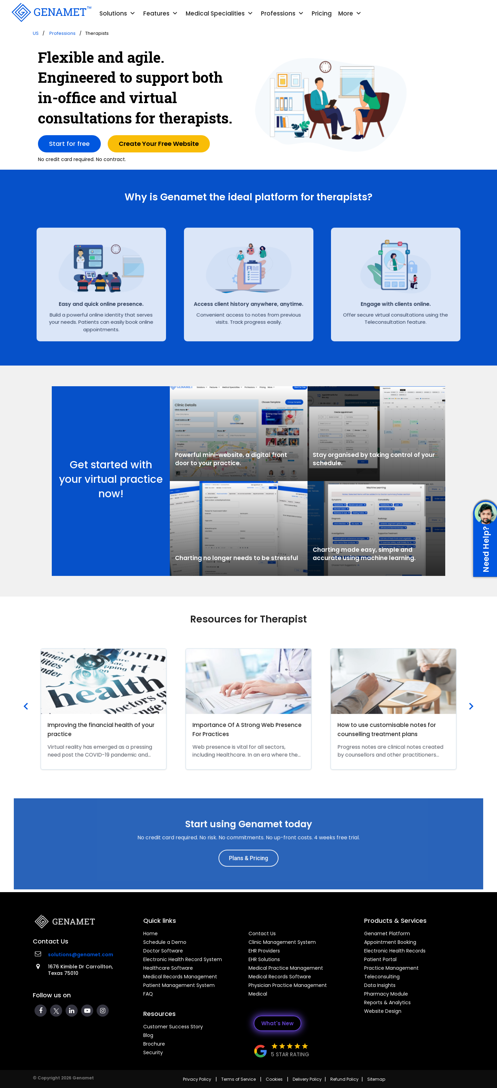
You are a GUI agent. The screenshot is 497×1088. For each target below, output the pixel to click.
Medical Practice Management (285, 968)
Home (150, 933)
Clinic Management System (282, 942)
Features (161, 13)
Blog (148, 1035)
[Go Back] (50, 12)
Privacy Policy (197, 1079)
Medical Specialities (220, 13)
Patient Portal (380, 959)
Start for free (69, 143)
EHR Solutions (264, 959)
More (350, 13)
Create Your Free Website (159, 143)
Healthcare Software (168, 968)
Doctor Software (163, 950)
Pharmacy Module (386, 993)
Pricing (322, 13)
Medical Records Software (279, 976)
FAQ (148, 993)
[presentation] (26, 707)
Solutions (118, 13)
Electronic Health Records (395, 950)
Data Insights (380, 985)
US (36, 33)
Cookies (274, 1079)
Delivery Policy (307, 1079)
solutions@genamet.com (80, 954)
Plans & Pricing (248, 853)
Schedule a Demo (164, 942)
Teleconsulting (382, 976)
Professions (283, 13)
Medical (257, 993)
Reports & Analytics (387, 1002)
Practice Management (391, 968)
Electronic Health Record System (182, 959)
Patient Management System (179, 985)
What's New (277, 1023)
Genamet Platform (387, 933)
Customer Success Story (173, 1026)
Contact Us (262, 933)
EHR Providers (264, 950)
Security (153, 1052)
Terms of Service (238, 1079)
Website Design (382, 1011)
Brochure (154, 1043)
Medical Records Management (180, 976)
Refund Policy (344, 1079)
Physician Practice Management (287, 985)
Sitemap (376, 1079)
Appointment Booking (390, 942)
